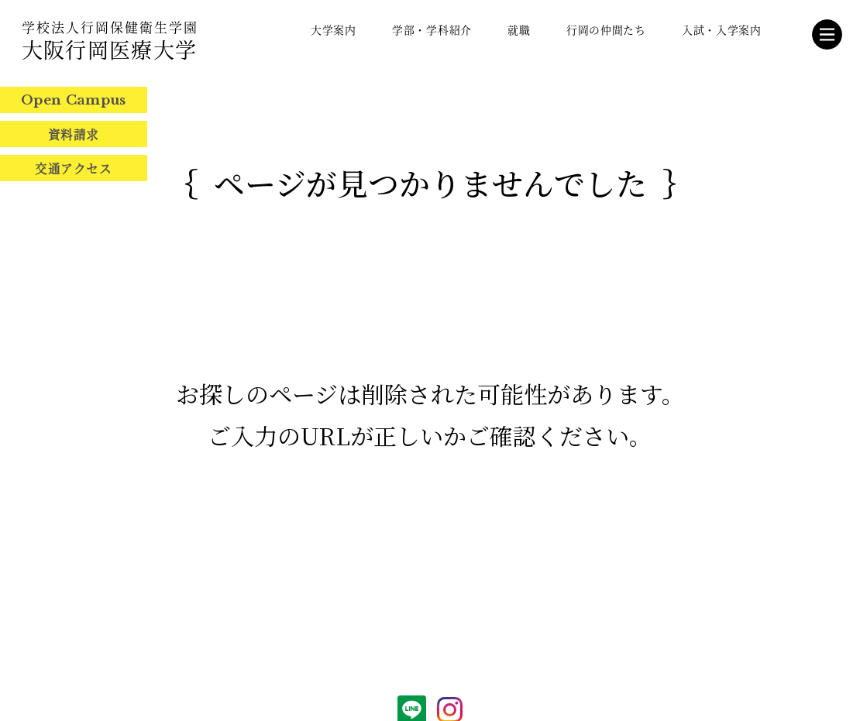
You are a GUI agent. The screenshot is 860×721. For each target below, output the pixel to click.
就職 (518, 29)
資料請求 (73, 133)
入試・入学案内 (722, 29)
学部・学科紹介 (432, 29)
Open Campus (73, 100)
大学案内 (333, 29)
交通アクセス (73, 168)
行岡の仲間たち (606, 29)
